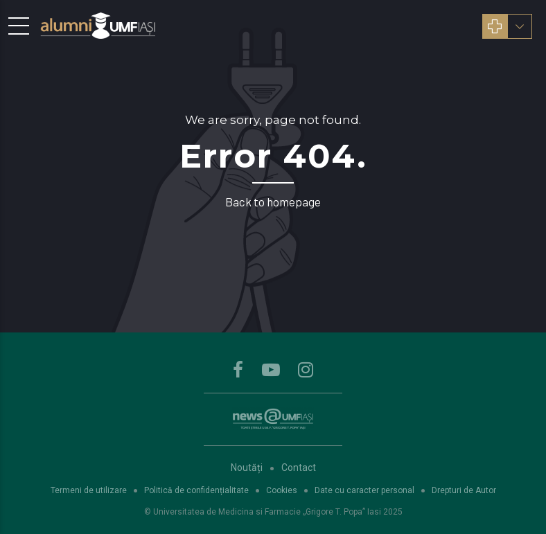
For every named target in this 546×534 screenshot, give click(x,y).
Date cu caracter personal (364, 490)
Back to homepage (273, 201)
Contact (298, 467)
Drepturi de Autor (464, 490)
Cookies (281, 490)
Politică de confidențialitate (196, 490)
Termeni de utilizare (89, 490)
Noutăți (247, 467)
